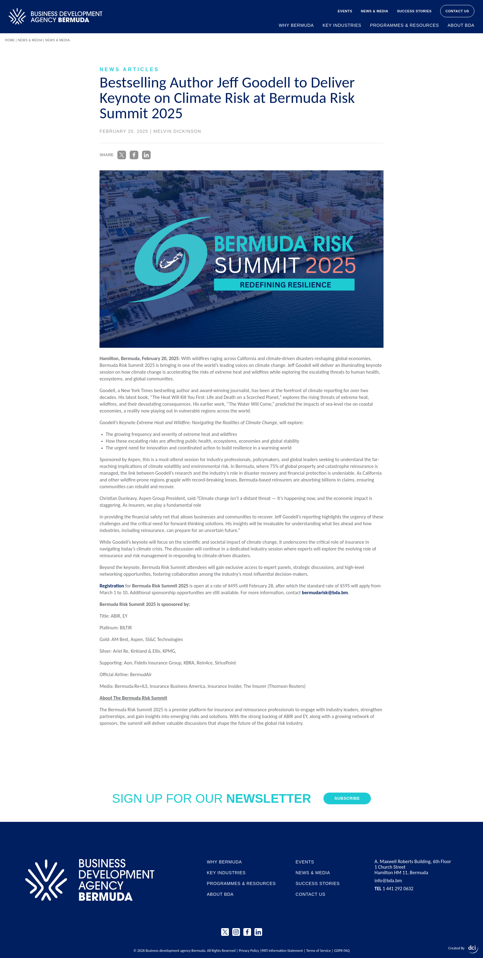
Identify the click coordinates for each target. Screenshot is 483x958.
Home (10, 40)
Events (345, 11)
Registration (111, 586)
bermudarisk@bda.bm (325, 592)
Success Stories (414, 11)
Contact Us (457, 11)
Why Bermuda (296, 25)
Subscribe (347, 798)
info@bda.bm (388, 880)
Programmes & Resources (404, 25)
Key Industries (342, 25)
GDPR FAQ (342, 950)
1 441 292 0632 (394, 888)
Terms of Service (318, 950)
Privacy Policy (249, 950)
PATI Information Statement (282, 950)
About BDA (461, 25)
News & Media (374, 11)
